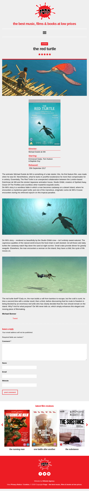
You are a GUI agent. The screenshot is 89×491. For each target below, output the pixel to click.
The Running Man (17, 449)
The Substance (71, 449)
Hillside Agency (48, 481)
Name (4, 363)
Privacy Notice (16, 484)
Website (5, 381)
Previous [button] (2, 424)
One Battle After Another (44, 449)
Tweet (15, 318)
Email (4, 372)
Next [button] (86, 424)
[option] (17, 431)
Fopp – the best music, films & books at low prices (62, 484)
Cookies (26, 484)
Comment (6, 341)
